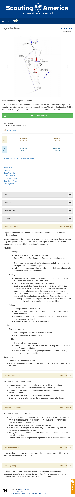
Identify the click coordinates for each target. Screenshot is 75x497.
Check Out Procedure (11, 178)
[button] (7, 66)
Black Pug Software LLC (26, 489)
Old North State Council (17, 491)
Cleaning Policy (9, 184)
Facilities (7, 170)
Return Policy (42, 493)
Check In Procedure (10, 176)
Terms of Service (15, 493)
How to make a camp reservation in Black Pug (19, 158)
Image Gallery (8, 167)
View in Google (10, 130)
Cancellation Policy (10, 181)
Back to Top (65, 227)
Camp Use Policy (10, 173)
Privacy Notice (26, 493)
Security (34, 493)
